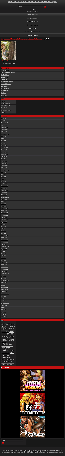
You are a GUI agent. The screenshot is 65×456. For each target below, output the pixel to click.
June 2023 (3, 176)
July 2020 (3, 251)
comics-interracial (32, 14)
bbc (3, 326)
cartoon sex (5, 330)
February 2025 (4, 147)
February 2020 (4, 262)
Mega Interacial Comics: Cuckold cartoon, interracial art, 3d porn (32, 2)
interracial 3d (4, 346)
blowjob (13, 63)
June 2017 (3, 296)
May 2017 (3, 298)
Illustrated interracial (7, 81)
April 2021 (3, 230)
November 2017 (4, 289)
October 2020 (4, 244)
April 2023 (3, 181)
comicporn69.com (32, 21)
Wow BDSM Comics (32, 35)
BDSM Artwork (5, 70)
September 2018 (5, 280)
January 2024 (4, 161)
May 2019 (3, 276)
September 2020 (5, 246)
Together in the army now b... (8, 60)
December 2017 (4, 287)
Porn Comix (32, 28)
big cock (12, 326)
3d (2, 323)
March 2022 (3, 206)
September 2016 (5, 303)
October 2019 (4, 271)
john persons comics (8, 354)
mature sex (11, 359)
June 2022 (3, 204)
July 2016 (3, 307)
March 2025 (3, 145)
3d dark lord (6, 323)
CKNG (7, 332)
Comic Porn (3, 112)
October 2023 (4, 167)
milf (10, 361)
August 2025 (4, 136)
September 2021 (5, 219)
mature (7, 359)
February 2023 (4, 186)
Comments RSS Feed (34, 11)
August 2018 (4, 282)
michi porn (6, 361)
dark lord (10, 336)
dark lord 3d (4, 337)
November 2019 (4, 269)
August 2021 (4, 222)
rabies (4, 364)
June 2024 (3, 158)
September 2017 (5, 294)
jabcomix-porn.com (5, 105)
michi (3, 361)
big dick (3, 328)
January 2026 (4, 125)
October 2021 (4, 217)
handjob (9, 339)
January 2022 (4, 210)
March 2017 (3, 300)
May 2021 (3, 228)
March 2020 (3, 260)
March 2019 (3, 278)
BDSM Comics (4, 107)
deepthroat (9, 337)
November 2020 (4, 242)
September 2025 (5, 134)
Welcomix (4, 95)
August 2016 (4, 305)
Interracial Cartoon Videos (32, 32)
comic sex (9, 334)
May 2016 (3, 312)
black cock (7, 328)
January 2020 (4, 264)
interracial (7, 344)
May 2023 (3, 179)
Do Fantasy (4, 79)
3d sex (6, 63)
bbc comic (7, 326)
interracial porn (10, 350)
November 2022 (4, 192)
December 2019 (4, 267)
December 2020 (4, 240)
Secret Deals (9, 364)
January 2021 (4, 237)
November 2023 (4, 165)
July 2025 (3, 138)
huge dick (7, 340)
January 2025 (4, 149)
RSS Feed (28, 11)
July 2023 (3, 174)
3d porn (10, 324)
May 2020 (3, 255)
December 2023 (4, 163)
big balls (9, 63)
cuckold (4, 336)
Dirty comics (4, 77)
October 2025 (4, 131)
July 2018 (3, 285)
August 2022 (4, 199)
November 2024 (4, 154)
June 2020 (3, 253)
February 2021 (4, 235)
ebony (13, 337)
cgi (9, 329)
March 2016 (3, 316)
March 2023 (3, 183)
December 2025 (4, 127)
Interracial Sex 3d (6, 84)
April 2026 (3, 118)
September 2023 (5, 170)
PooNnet (3, 93)
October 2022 (4, 194)
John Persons (5, 88)
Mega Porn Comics (5, 103)
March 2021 (3, 233)
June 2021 (3, 226)
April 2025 (3, 143)
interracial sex (5, 353)
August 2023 (4, 172)
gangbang (4, 339)
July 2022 (3, 201)
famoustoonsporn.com (6, 110)
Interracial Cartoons (32, 18)
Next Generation (10, 363)
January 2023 (4, 188)
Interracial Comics (32, 25)
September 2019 (5, 273)
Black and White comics (8, 72)
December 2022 (4, 190)
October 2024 (4, 156)
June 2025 (3, 140)
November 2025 (4, 129)
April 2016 (3, 314)
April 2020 (3, 258)
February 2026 (4, 122)
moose (4, 363)
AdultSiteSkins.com (58, 452)
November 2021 (4, 215)
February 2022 (4, 208)
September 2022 (5, 197)
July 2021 (3, 224)
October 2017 (4, 291)
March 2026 (3, 120)
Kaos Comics (5, 90)
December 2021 (4, 212)
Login (34, 9)
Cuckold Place (5, 75)
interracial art (10, 346)
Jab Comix (4, 86)
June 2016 (3, 309)
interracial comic (6, 349)
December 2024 (4, 152)
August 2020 (4, 249)
